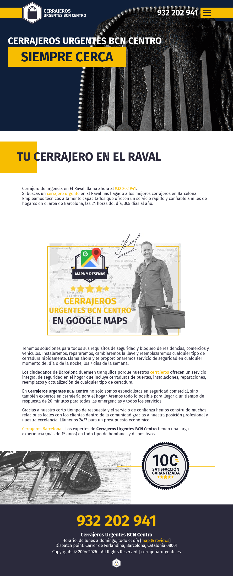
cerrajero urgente (63, 193)
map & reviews (155, 540)
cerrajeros (159, 372)
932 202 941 (125, 188)
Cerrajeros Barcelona (42, 428)
